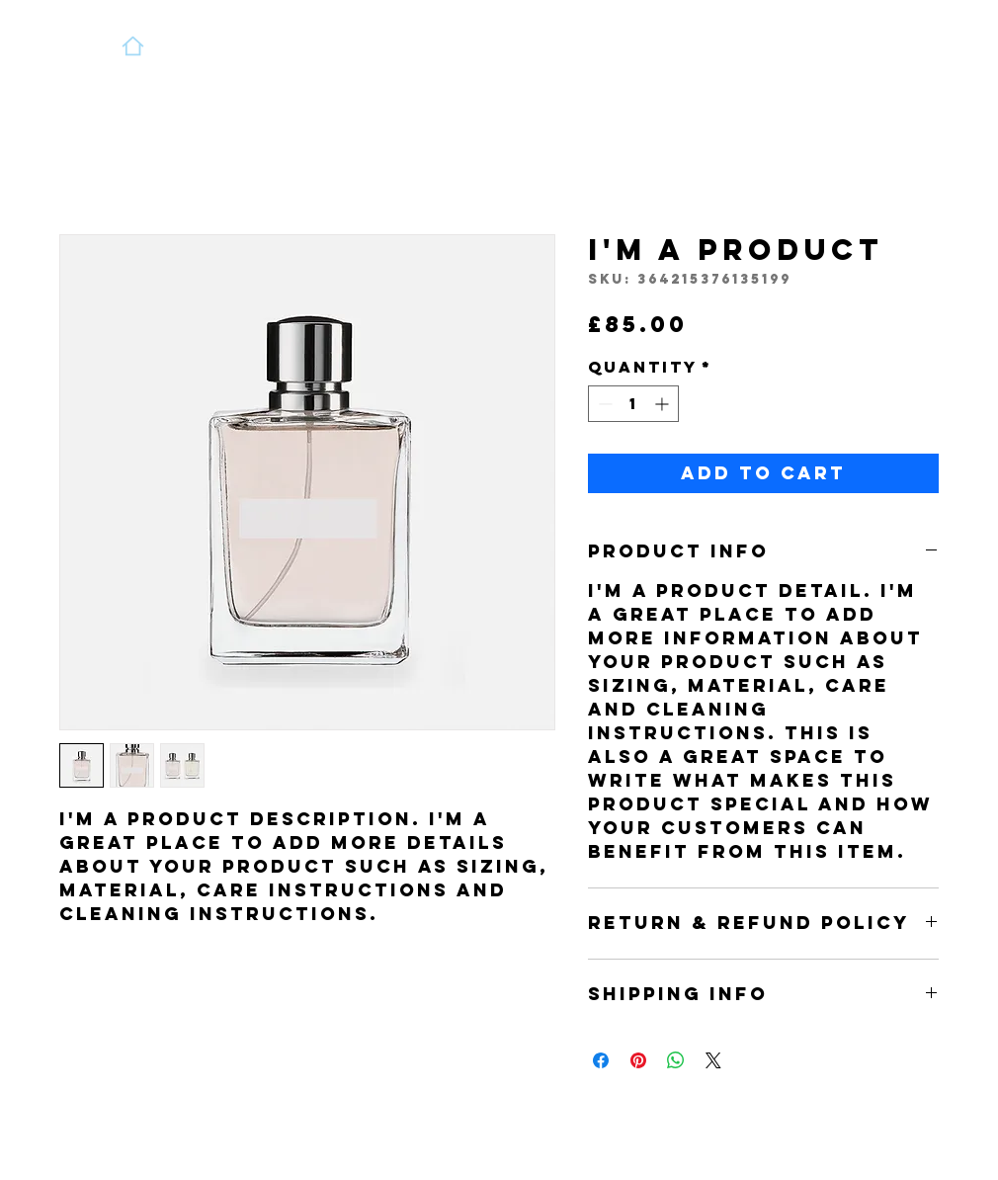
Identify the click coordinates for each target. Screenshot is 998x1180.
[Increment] (663, 403)
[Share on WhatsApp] (676, 1060)
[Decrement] (603, 403)
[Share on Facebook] (601, 1060)
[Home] (132, 45)
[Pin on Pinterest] (638, 1060)
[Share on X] (713, 1060)
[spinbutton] (633, 403)
